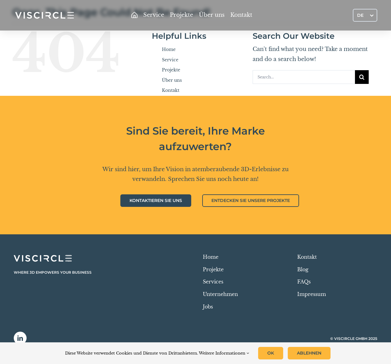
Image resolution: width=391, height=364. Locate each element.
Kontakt (170, 90)
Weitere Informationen (224, 353)
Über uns (172, 80)
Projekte (171, 70)
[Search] (362, 77)
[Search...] (304, 77)
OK (270, 353)
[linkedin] (20, 338)
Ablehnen (309, 353)
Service (170, 60)
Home (169, 49)
